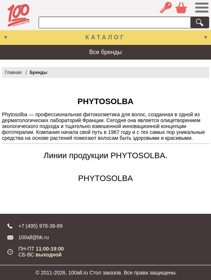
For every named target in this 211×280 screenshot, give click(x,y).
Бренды (38, 72)
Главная (13, 72)
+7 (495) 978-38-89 (40, 226)
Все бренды (105, 52)
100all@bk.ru (33, 237)
